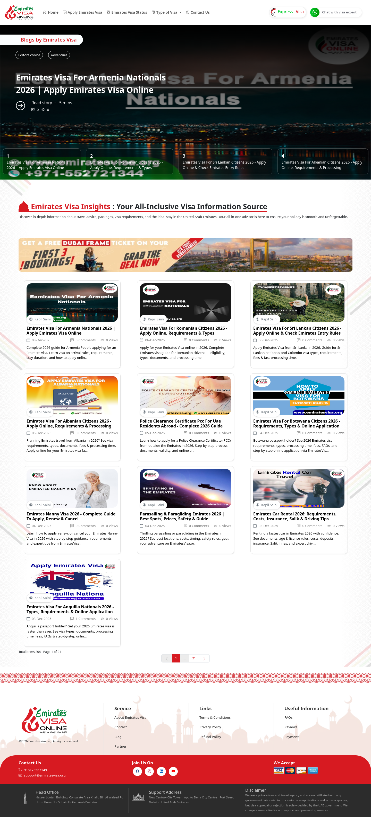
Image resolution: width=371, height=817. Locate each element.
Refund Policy (210, 736)
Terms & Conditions (215, 717)
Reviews (290, 727)
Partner (120, 746)
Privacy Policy (210, 727)
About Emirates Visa (130, 717)
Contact (120, 727)
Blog (118, 736)
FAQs (288, 717)
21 (194, 658)
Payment (291, 736)
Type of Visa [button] (164, 12)
